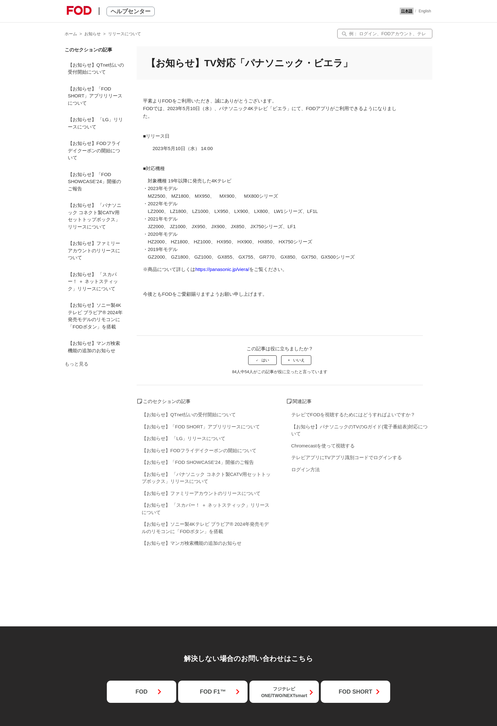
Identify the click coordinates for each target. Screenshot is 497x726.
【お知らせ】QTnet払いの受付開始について (96, 68)
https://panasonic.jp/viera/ (222, 269)
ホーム (71, 33)
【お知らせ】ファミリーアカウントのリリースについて (94, 250)
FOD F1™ (213, 692)
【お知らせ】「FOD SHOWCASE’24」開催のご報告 (94, 181)
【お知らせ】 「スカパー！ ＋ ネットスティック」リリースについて (93, 281)
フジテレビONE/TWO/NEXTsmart (284, 692)
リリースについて (124, 33)
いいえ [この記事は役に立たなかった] (299, 360)
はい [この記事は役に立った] (265, 360)
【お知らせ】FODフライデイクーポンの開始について (94, 150)
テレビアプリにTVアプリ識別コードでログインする (346, 457)
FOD (141, 692)
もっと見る (76, 363)
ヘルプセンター (131, 11)
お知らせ (92, 33)
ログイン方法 (305, 469)
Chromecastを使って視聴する (323, 445)
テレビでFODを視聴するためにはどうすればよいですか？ (353, 414)
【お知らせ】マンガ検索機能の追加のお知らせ (94, 346)
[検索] (384, 33)
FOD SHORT (355, 692)
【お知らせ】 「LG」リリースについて (95, 123)
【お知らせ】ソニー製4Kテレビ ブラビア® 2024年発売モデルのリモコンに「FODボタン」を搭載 (95, 315)
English (425, 11)
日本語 (406, 11)
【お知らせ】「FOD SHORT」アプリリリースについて (95, 96)
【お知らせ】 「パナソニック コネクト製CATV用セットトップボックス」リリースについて (94, 215)
